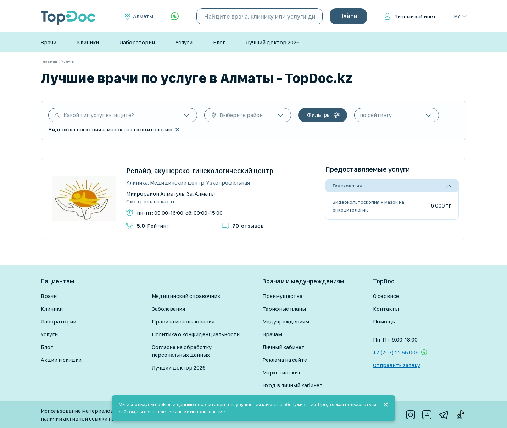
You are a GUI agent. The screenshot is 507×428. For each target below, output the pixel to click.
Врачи (48, 42)
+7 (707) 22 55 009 (396, 352)
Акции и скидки (61, 359)
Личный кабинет (415, 16)
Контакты (386, 308)
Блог (219, 42)
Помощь (384, 321)
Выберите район (241, 115)
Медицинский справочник (186, 296)
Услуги (184, 42)
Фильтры (319, 115)
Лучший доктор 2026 (273, 42)
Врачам (272, 334)
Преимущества (282, 296)
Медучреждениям (285, 321)
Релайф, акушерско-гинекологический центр (199, 171)
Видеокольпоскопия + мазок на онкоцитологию (368, 206)
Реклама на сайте (284, 359)
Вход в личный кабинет (292, 385)
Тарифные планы (284, 308)
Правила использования (183, 321)
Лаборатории (137, 42)
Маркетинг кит (281, 372)
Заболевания (168, 308)
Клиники (88, 42)
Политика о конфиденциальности (196, 334)
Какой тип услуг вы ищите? (98, 115)
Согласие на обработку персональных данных (182, 351)
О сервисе (386, 296)
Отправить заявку (396, 365)
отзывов (248, 226)
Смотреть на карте (151, 201)
